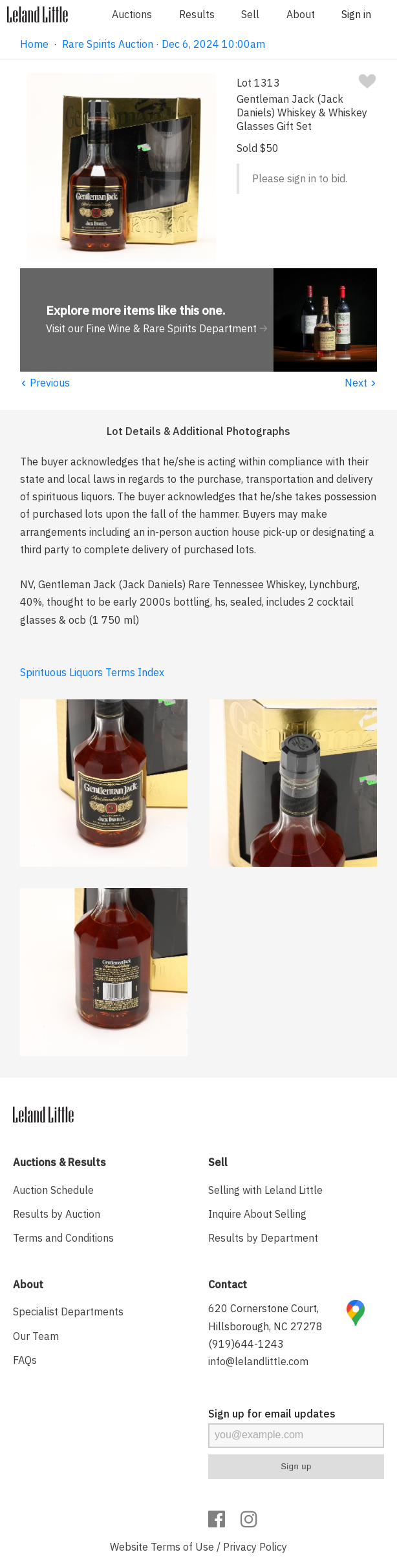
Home (34, 43)
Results (197, 14)
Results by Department (263, 1237)
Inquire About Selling (257, 1213)
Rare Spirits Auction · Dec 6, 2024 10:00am (163, 43)
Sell (250, 14)
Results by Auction (56, 1213)
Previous (45, 382)
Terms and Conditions (63, 1237)
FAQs (25, 1360)
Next (361, 382)
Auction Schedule (53, 1190)
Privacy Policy (255, 1546)
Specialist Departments (68, 1311)
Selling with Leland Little (265, 1190)
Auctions (132, 14)
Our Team (36, 1336)
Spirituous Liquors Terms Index (92, 672)
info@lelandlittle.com (258, 1361)
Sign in (356, 14)
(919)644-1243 (246, 1343)
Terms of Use (182, 1546)
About (300, 14)
